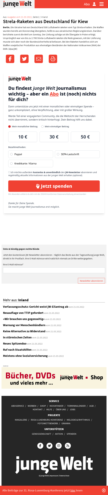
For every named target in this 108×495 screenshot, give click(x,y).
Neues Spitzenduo (14, 343)
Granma (66, 423)
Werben (32, 405)
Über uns (61, 409)
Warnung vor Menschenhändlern (24, 325)
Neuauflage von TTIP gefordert (23, 313)
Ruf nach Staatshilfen (17, 349)
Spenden (71, 433)
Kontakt (38, 409)
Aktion (59, 433)
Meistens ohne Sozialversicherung (25, 356)
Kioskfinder (56, 405)
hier (72, 490)
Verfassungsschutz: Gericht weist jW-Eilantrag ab (35, 306)
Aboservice (17, 405)
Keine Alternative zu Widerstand (24, 331)
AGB (91, 405)
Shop (43, 405)
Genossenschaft (41, 433)
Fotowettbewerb (48, 423)
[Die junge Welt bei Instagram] (58, 445)
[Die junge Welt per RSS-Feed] (68, 445)
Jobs (72, 409)
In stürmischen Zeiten (17, 337)
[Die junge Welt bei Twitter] (49, 445)
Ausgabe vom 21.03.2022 (19, 16)
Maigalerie (21, 419)
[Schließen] (104, 490)
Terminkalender (76, 405)
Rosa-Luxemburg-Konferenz (47, 419)
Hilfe (49, 409)
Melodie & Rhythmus (78, 419)
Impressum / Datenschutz (59, 475)
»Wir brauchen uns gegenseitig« (24, 319)
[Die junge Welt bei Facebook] (40, 445)
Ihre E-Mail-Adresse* (13, 264)
